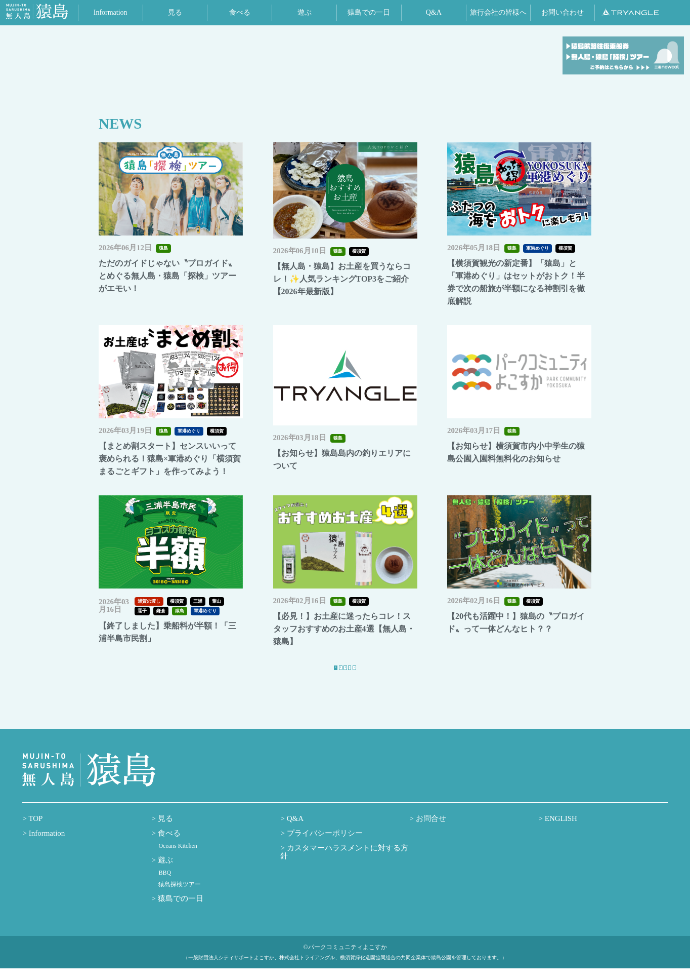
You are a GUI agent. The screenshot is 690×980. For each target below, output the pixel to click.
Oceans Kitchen (177, 857)
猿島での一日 (179, 910)
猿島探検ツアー (179, 896)
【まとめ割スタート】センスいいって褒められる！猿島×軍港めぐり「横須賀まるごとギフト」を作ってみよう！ (170, 459)
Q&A (294, 830)
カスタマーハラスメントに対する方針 (344, 863)
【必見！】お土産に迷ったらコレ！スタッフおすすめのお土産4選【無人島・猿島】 (344, 629)
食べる (168, 845)
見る (164, 830)
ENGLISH (560, 830)
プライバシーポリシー (324, 845)
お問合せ (430, 830)
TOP (35, 830)
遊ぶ (164, 872)
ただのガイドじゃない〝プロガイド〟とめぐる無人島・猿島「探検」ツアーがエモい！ (167, 276)
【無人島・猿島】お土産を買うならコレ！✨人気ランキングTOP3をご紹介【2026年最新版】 (342, 279)
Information (46, 845)
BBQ (164, 885)
